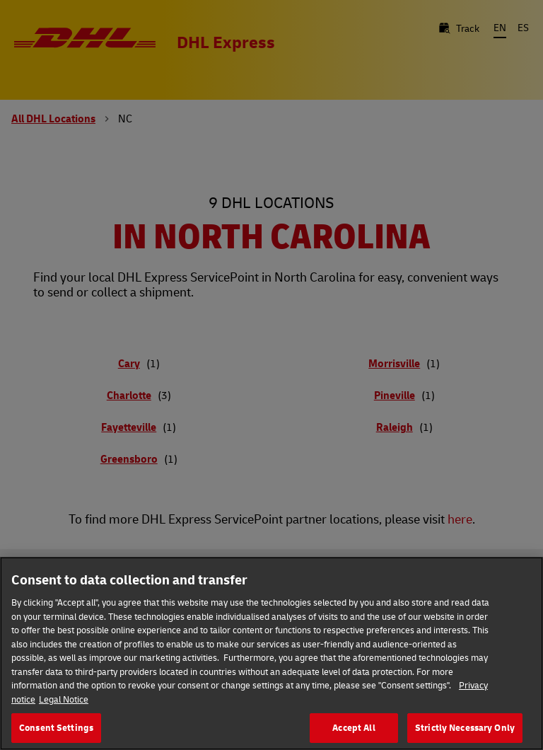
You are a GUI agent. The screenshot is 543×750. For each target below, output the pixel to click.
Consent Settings (56, 730)
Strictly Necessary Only (465, 730)
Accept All (353, 730)
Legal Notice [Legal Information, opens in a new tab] (63, 701)
